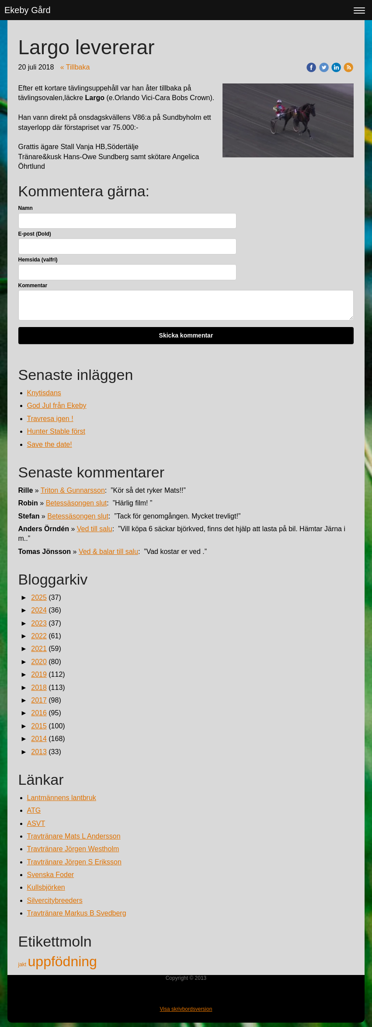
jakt (23, 964)
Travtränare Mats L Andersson (74, 836)
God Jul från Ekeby (57, 405)
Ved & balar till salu (108, 551)
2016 (39, 713)
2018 (39, 687)
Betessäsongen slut (76, 503)
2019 (39, 674)
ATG (34, 810)
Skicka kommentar (186, 335)
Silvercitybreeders (55, 900)
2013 (39, 751)
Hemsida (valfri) (38, 260)
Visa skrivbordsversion (186, 1009)
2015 (39, 726)
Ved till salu (94, 529)
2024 (39, 610)
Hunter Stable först (56, 431)
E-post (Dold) (34, 234)
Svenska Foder (50, 874)
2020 (39, 661)
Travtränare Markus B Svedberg (76, 913)
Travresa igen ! (50, 418)
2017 (39, 700)
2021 (39, 648)
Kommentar (33, 285)
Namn (25, 208)
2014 (39, 738)
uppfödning (62, 961)
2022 (39, 636)
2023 (39, 623)
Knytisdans (44, 393)
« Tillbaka (75, 67)
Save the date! (49, 444)
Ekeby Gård (27, 10)
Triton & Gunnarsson (73, 490)
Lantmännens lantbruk (61, 797)
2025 (39, 597)
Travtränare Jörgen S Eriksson (74, 862)
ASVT (36, 823)
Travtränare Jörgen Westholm (73, 849)
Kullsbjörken (46, 887)
